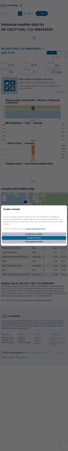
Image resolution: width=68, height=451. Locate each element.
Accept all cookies (34, 238)
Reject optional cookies (34, 242)
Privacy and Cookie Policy (35, 229)
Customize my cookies (34, 234)
